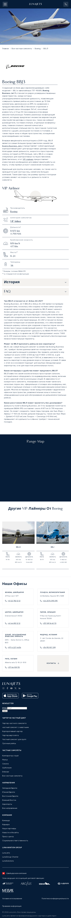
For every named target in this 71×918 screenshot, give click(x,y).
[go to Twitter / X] (15, 688)
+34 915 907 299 (49, 647)
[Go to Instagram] (3, 688)
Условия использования (12, 898)
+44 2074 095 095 (50, 601)
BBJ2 (18, 547)
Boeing (38, 48)
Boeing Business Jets (12, 146)
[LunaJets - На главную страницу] (35, 4)
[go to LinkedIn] (19, 688)
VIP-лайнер (28, 159)
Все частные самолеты (22, 48)
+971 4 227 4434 (14, 647)
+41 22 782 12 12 (14, 601)
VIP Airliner (15, 221)
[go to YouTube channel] (11, 688)
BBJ (52, 547)
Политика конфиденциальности (55, 898)
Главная (5, 48)
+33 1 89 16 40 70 (49, 623)
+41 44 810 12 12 (14, 623)
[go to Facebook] (7, 688)
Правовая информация (11, 906)
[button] (65, 4)
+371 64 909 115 (14, 667)
